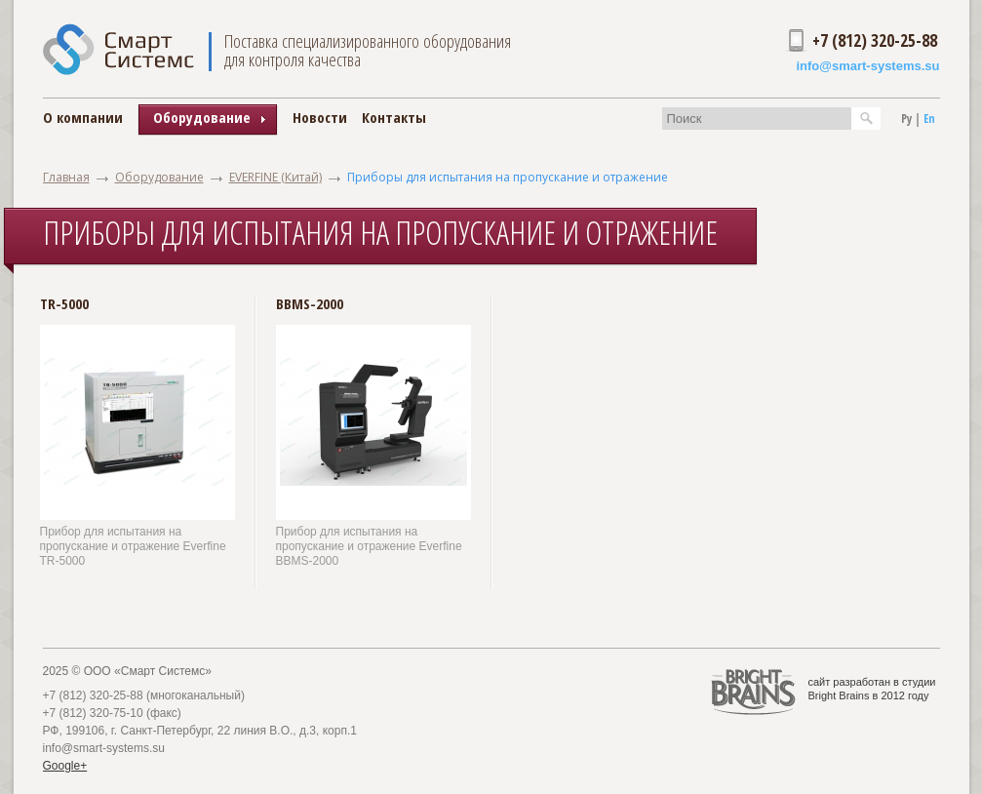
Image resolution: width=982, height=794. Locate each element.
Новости (320, 117)
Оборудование (159, 177)
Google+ (65, 766)
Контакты (394, 117)
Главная (66, 177)
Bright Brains (839, 695)
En (929, 118)
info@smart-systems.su (867, 66)
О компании (83, 117)
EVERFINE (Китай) (275, 177)
